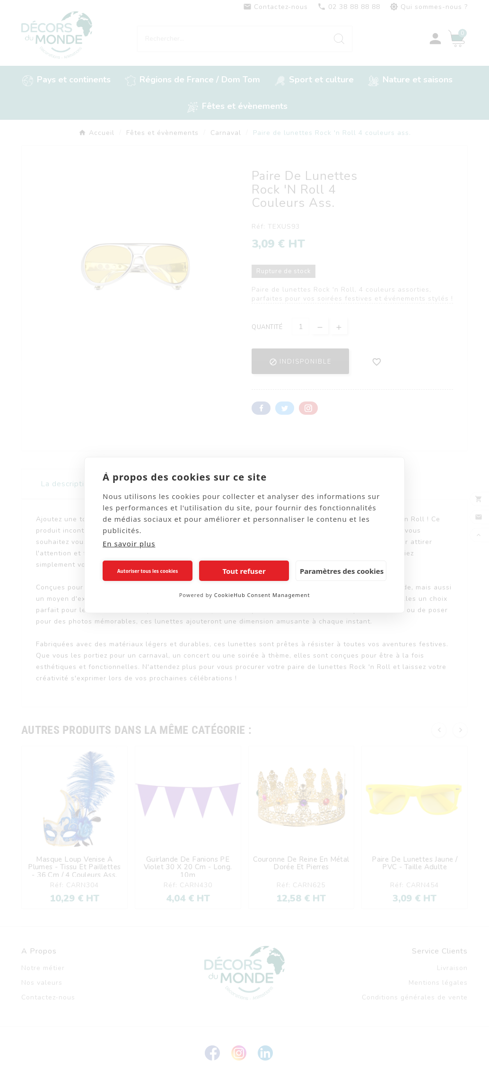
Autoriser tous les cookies (147, 571)
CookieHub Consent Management (262, 594)
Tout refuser (243, 571)
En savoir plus (129, 543)
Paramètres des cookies (342, 571)
